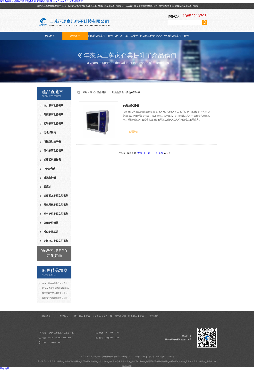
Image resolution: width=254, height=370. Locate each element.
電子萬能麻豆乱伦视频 (195, 361)
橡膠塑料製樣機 (52, 159)
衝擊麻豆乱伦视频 (112, 6)
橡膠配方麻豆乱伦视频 (56, 195)
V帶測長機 (49, 168)
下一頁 (154, 153)
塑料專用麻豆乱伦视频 (56, 213)
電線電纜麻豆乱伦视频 (56, 204)
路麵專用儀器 (51, 222)
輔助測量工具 (51, 231)
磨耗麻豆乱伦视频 (53, 150)
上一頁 (146, 153)
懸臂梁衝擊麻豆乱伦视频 (186, 6)
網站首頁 (50, 35)
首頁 (139, 153)
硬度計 (47, 186)
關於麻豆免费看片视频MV (100, 37)
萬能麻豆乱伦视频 (94, 6)
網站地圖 (4, 368)
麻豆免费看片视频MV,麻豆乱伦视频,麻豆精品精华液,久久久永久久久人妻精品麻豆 (41, 1)
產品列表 (101, 92)
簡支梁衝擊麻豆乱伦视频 (146, 6)
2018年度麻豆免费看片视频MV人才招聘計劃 (54, 289)
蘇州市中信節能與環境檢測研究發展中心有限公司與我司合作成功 (54, 299)
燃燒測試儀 (50, 177)
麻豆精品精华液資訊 (151, 35)
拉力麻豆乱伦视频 (76, 6)
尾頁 (160, 153)
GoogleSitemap (140, 356)
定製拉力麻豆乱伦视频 (56, 240)
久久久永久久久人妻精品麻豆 (126, 37)
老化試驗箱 (127, 6)
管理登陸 (154, 316)
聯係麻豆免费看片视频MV (176, 37)
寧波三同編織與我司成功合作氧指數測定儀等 (54, 284)
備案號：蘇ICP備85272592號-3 (161, 356)
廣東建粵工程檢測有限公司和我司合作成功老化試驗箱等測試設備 (54, 294)
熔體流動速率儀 (166, 6)
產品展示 (75, 35)
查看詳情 (133, 131)
